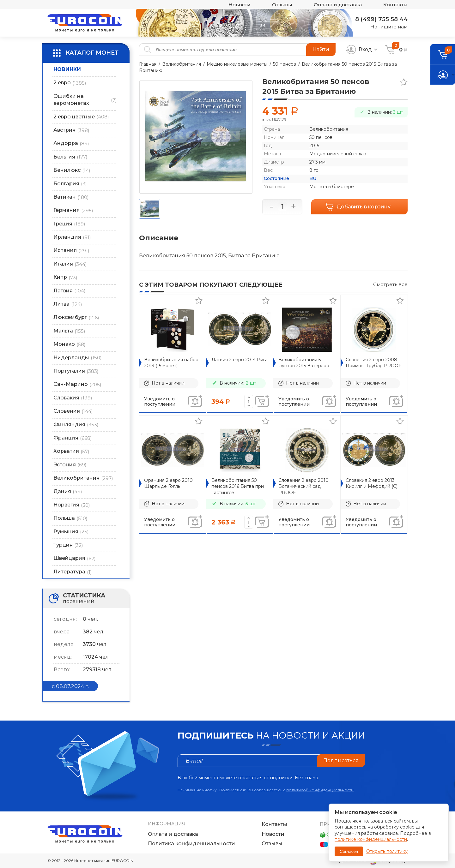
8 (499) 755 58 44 (381, 19)
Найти (320, 49)
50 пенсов (284, 64)
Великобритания (181, 64)
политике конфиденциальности (371, 839)
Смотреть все (390, 284)
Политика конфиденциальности (191, 844)
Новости (239, 5)
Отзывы (282, 5)
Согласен (349, 851)
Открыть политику (387, 851)
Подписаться (341, 760)
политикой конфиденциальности (320, 789)
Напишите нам (389, 27)
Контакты (395, 5)
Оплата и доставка (338, 5)
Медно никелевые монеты (237, 64)
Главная (147, 64)
